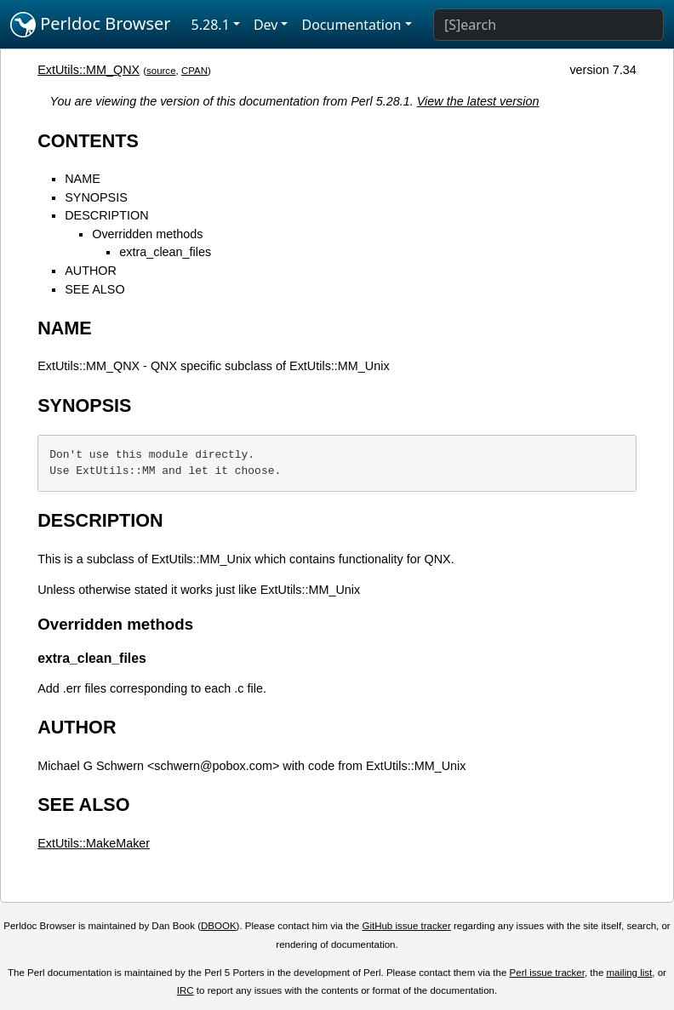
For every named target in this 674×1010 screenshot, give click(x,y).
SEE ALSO (94, 289)
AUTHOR (91, 270)
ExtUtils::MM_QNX (88, 70)
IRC (185, 990)
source (161, 71)
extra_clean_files (165, 252)
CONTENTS (88, 140)
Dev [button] (266, 24)
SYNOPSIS (96, 197)
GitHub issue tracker (406, 926)
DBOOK (219, 926)
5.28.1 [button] (210, 24)
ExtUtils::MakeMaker (93, 843)
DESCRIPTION (106, 215)
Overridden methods (147, 234)
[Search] (548, 25)
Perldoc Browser (90, 24)
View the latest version (478, 101)
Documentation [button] (351, 24)
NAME (82, 178)
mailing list (630, 972)
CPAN (194, 71)
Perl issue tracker (547, 972)
